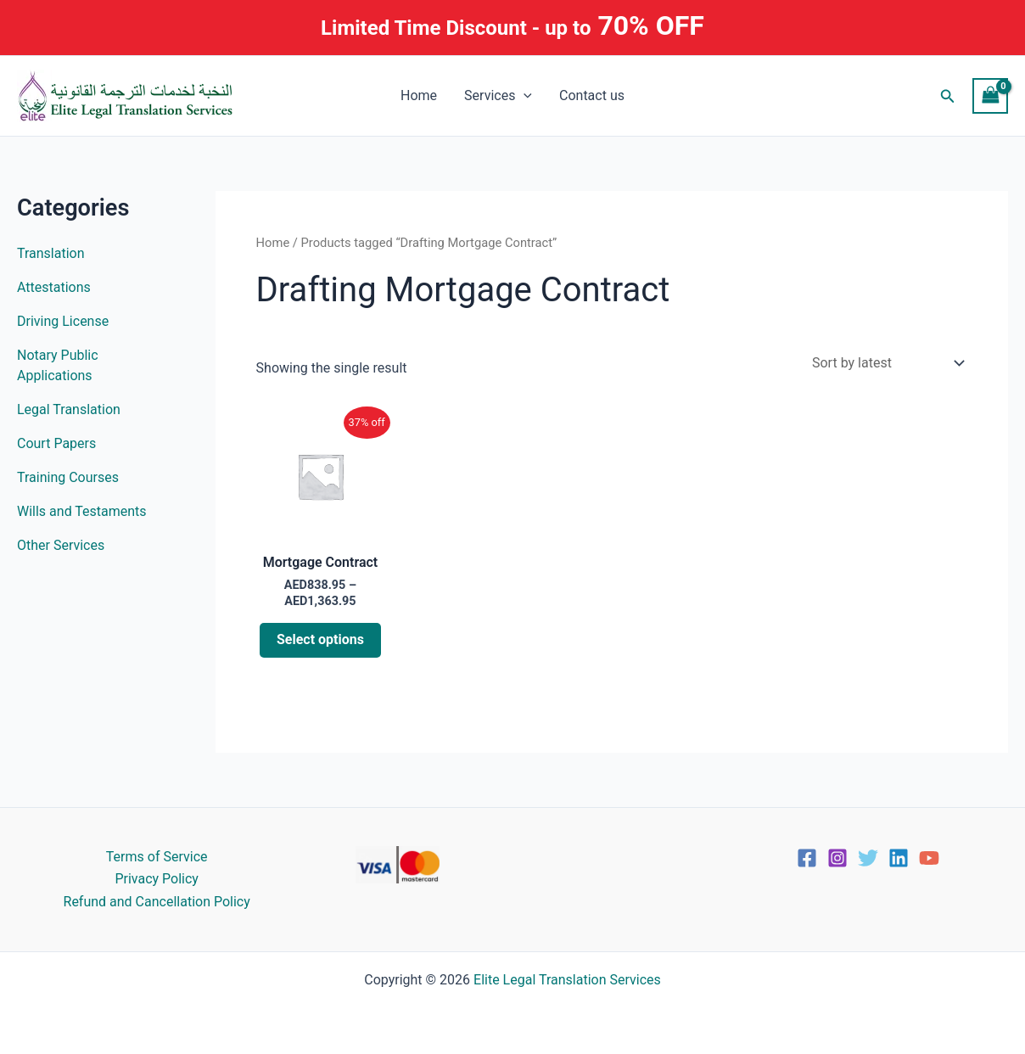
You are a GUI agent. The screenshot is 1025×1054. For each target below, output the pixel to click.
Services (498, 96)
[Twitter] (868, 858)
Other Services (60, 545)
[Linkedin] (898, 858)
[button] (523, 96)
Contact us (592, 95)
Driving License (63, 321)
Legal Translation (68, 409)
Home (418, 95)
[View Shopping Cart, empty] (990, 95)
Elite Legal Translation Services (567, 980)
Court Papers (56, 443)
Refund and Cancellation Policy (157, 902)
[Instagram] (837, 858)
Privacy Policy (157, 879)
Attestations (54, 287)
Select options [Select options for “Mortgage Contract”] (320, 639)
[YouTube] (929, 858)
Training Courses (68, 477)
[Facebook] (807, 858)
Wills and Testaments (82, 511)
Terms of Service (157, 857)
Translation (51, 253)
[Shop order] (886, 363)
